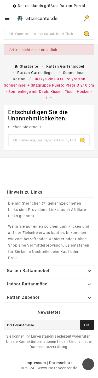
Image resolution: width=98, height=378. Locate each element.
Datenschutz (61, 363)
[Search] (86, 34)
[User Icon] (87, 18)
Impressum (35, 363)
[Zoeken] (42, 33)
